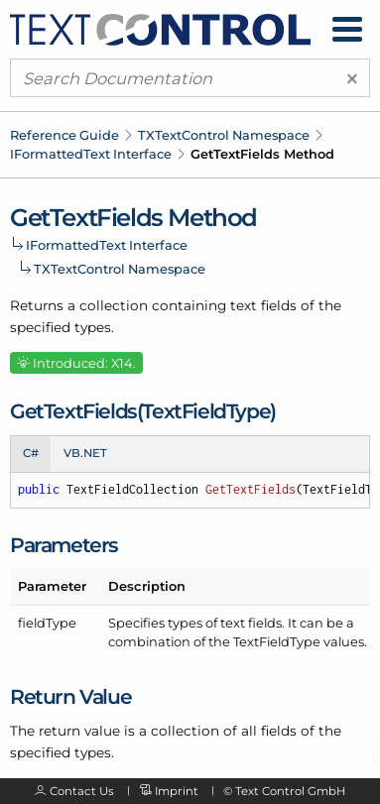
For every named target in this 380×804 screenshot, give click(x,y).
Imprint (176, 791)
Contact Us (82, 791)
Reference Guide (64, 135)
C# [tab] (31, 453)
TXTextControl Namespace (224, 135)
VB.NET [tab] (85, 453)
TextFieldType (276, 641)
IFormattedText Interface (91, 154)
